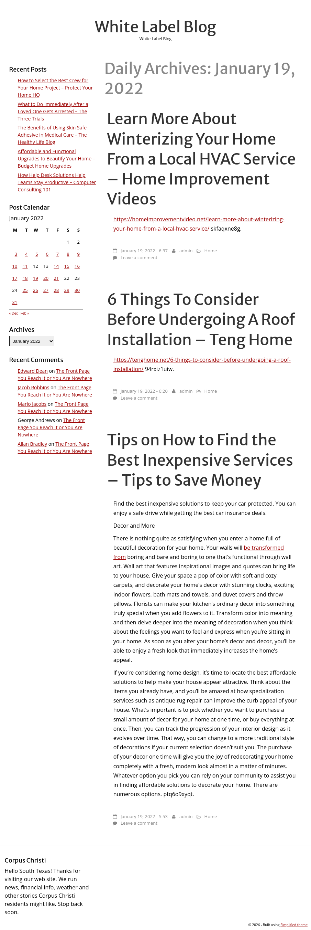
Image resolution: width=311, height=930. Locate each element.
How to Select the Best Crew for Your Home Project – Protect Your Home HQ (55, 87)
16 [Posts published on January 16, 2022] (77, 266)
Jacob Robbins (33, 387)
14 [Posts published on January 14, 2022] (56, 266)
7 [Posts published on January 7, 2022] (57, 254)
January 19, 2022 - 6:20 (144, 391)
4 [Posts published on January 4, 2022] (26, 254)
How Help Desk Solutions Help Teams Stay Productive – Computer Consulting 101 (57, 182)
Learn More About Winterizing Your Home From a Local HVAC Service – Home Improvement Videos (201, 159)
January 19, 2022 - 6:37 (144, 250)
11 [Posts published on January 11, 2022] (24, 266)
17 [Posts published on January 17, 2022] (14, 278)
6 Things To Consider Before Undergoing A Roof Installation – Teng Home (201, 319)
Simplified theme (294, 924)
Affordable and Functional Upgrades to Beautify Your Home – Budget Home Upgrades (56, 158)
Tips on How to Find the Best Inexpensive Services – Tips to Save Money (200, 459)
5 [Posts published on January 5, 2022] (36, 254)
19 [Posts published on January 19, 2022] (35, 278)
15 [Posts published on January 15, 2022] (66, 266)
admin (185, 250)
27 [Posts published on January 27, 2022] (45, 290)
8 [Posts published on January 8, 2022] (68, 254)
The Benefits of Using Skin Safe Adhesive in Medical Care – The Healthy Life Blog (52, 134)
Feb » (25, 313)
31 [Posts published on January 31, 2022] (14, 302)
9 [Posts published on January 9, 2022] (78, 254)
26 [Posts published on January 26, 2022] (35, 290)
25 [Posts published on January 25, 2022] (24, 290)
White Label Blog (155, 26)
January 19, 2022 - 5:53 (144, 816)
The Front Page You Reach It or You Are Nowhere (51, 427)
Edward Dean (33, 371)
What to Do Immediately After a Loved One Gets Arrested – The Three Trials (53, 111)
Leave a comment (139, 257)
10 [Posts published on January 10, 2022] (14, 266)
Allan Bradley (32, 444)
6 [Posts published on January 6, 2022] (47, 254)
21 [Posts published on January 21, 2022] (56, 278)
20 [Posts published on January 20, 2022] (45, 278)
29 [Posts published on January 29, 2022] (66, 290)
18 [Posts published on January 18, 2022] (24, 278)
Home (210, 250)
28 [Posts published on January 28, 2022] (56, 290)
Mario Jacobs (32, 404)
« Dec (13, 313)
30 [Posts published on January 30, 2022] (77, 290)
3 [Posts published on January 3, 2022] (16, 254)
